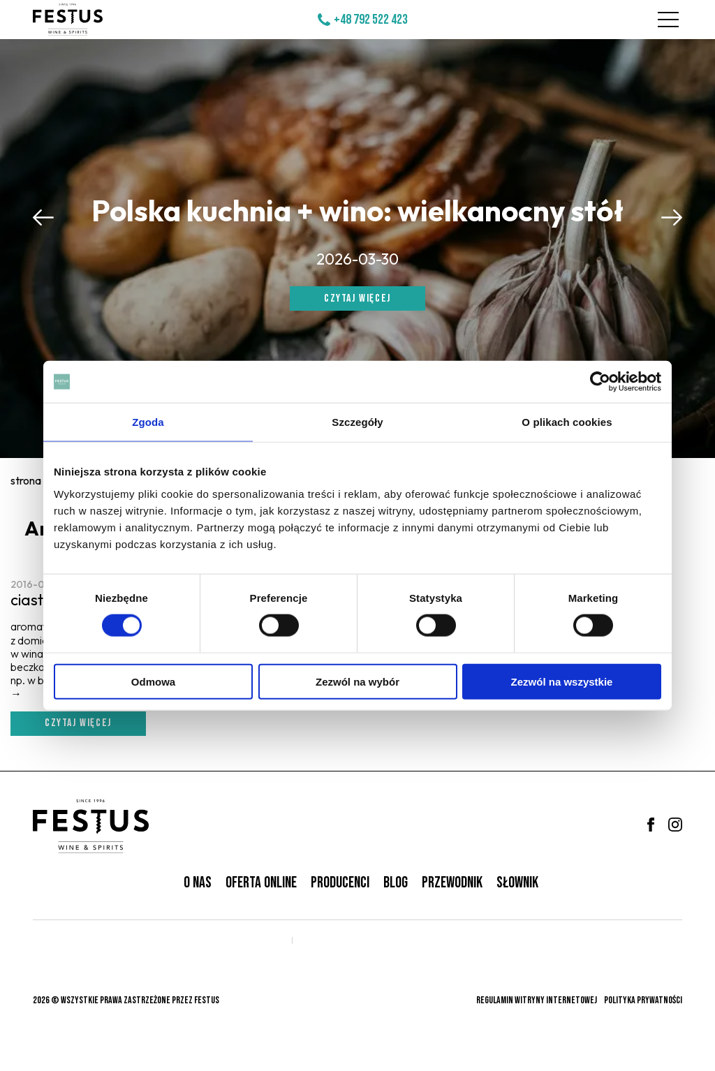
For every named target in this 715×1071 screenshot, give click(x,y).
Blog (395, 882)
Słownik (517, 882)
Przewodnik (452, 882)
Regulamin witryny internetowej (536, 1000)
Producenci (340, 882)
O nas (198, 882)
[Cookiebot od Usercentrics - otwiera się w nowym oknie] (600, 381)
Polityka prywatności (643, 1000)
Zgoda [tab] (148, 422)
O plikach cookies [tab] (567, 422)
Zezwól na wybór (357, 681)
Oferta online (261, 882)
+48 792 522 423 (371, 19)
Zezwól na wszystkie (562, 681)
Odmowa (153, 681)
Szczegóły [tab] (357, 422)
